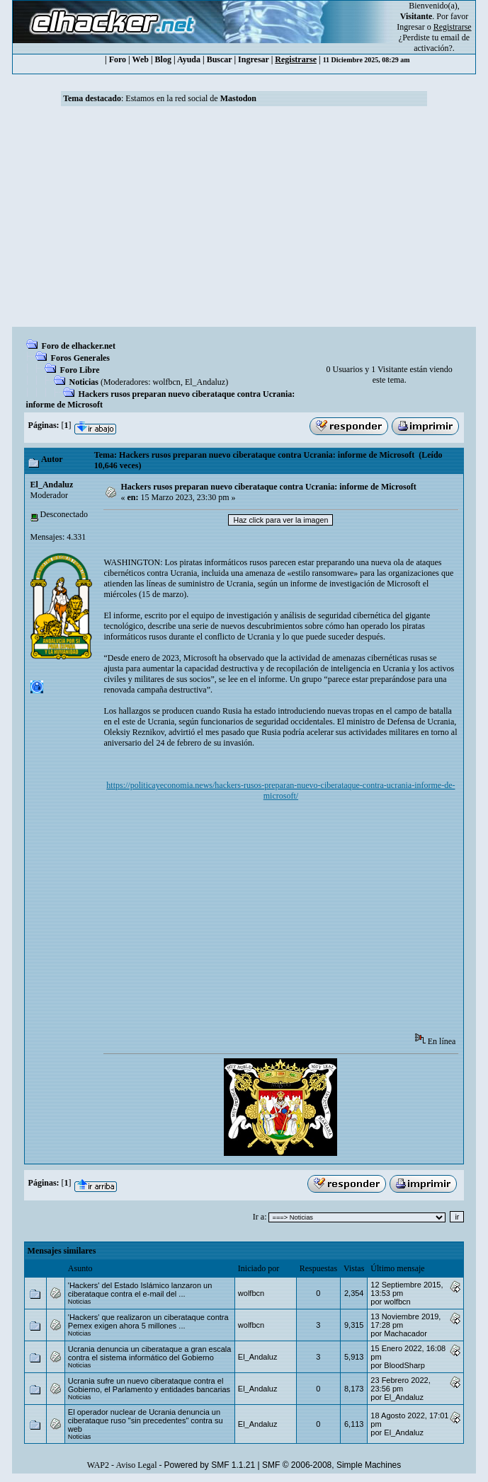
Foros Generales (80, 358)
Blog (163, 59)
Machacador (405, 1333)
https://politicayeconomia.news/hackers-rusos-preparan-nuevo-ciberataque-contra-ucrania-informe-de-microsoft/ (280, 790)
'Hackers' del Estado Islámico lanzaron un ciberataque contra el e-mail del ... (140, 1289)
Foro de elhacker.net (78, 346)
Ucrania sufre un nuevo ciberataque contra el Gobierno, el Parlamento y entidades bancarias (149, 1385)
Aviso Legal (136, 1465)
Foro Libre (80, 370)
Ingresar (410, 27)
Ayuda (188, 59)
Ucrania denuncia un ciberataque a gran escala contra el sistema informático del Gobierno (150, 1353)
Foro (117, 59)
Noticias (83, 382)
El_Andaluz (205, 382)
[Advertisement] (244, 221)
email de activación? (442, 43)
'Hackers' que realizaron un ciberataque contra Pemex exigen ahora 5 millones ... (148, 1321)
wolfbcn (167, 382)
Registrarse (296, 59)
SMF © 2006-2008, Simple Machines (331, 1465)
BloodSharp (404, 1365)
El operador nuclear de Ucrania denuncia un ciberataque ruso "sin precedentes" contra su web (145, 1420)
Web (140, 59)
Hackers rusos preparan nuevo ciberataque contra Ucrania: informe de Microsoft (268, 487)
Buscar (219, 59)
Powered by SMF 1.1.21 (209, 1465)
